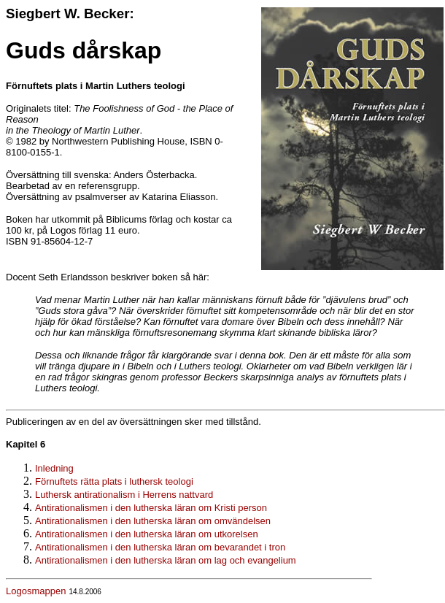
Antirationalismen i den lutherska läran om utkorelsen (146, 534)
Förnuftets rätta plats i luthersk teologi (114, 481)
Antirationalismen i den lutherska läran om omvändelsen (153, 520)
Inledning (54, 468)
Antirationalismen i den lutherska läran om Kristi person (151, 507)
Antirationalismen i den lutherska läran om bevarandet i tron (160, 547)
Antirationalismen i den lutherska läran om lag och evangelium (165, 560)
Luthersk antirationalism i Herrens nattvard (124, 494)
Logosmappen (36, 590)
